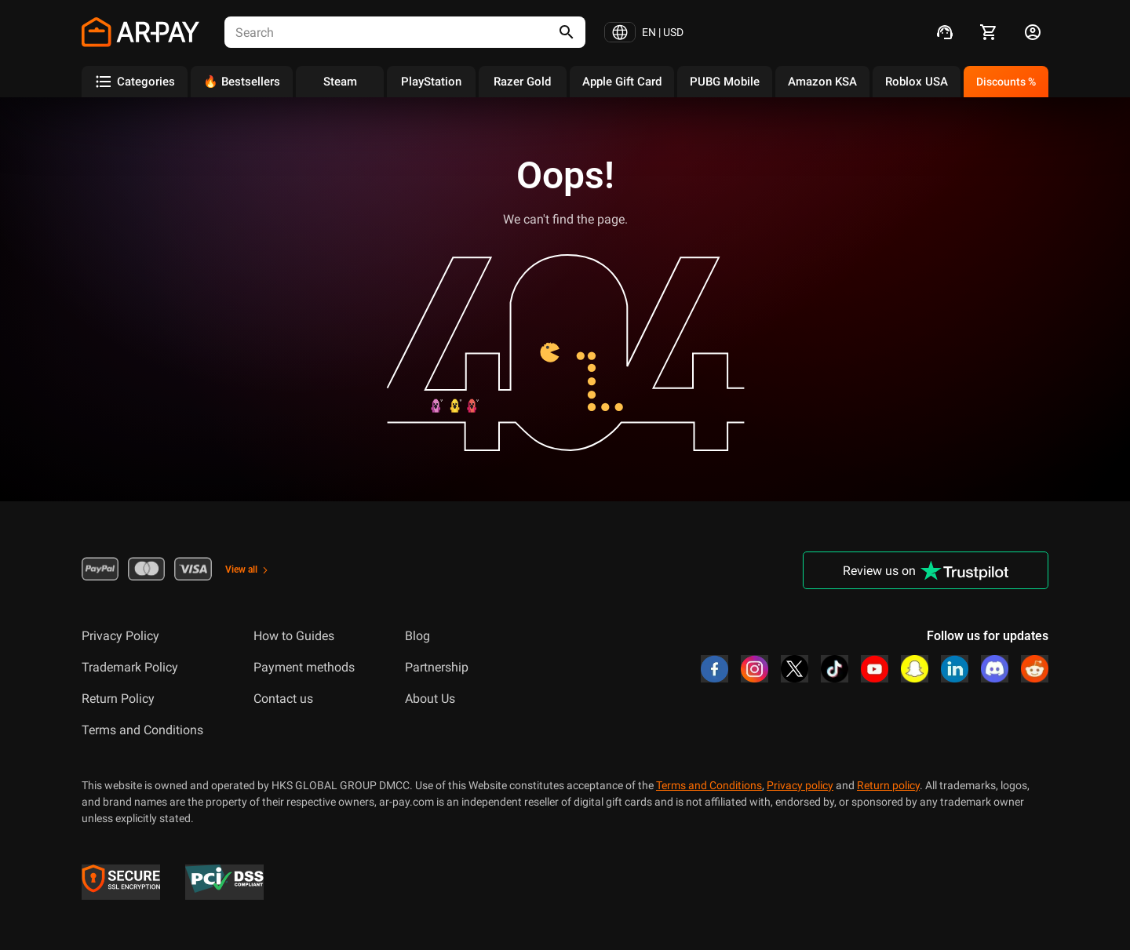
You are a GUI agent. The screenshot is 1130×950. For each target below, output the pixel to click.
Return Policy (118, 698)
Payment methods (304, 667)
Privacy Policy (120, 635)
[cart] (988, 32)
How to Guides (293, 635)
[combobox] (377, 32)
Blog (417, 635)
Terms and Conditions (142, 730)
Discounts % (1006, 81)
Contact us (283, 698)
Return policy (888, 785)
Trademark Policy (130, 667)
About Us (430, 698)
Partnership (436, 667)
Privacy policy (800, 785)
